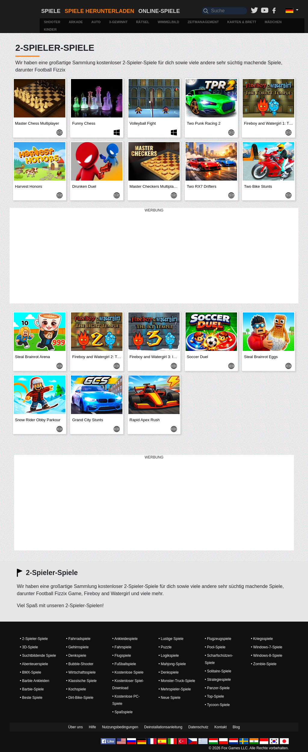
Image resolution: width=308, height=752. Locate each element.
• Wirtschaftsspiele (81, 672)
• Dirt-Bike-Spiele (80, 698)
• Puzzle (165, 647)
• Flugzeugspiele (218, 639)
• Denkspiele (76, 655)
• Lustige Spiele (171, 639)
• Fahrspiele (121, 647)
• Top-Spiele (214, 696)
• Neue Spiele (169, 698)
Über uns (75, 727)
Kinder (50, 29)
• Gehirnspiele (77, 647)
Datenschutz (198, 727)
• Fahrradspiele (78, 639)
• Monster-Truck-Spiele (177, 681)
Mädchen (273, 22)
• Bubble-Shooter (80, 664)
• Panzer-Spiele (217, 688)
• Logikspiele (169, 655)
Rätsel (142, 22)
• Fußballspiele (124, 664)
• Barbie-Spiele (32, 689)
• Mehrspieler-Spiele (175, 689)
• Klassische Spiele (81, 681)
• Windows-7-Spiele (266, 647)
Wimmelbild (168, 22)
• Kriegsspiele (262, 639)
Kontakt (220, 727)
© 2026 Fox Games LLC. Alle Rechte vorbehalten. (249, 748)
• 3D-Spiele (29, 647)
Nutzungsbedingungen (120, 727)
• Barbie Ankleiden (34, 681)
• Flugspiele (121, 655)
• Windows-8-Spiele (266, 655)
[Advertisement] (154, 256)
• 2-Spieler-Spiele (34, 639)
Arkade (76, 22)
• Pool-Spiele (215, 647)
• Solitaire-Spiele (218, 671)
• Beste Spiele (31, 698)
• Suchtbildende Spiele (38, 655)
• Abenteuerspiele (34, 664)
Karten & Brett (242, 22)
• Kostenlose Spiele (127, 672)
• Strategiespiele (218, 679)
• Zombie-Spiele (263, 664)
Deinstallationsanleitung (163, 727)
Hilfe (92, 727)
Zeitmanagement (203, 22)
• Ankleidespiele (124, 639)
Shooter (52, 22)
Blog (236, 727)
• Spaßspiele (122, 712)
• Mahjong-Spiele (172, 664)
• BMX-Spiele (30, 672)
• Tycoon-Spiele (217, 705)
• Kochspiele (76, 689)
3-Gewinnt (118, 22)
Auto (95, 22)
